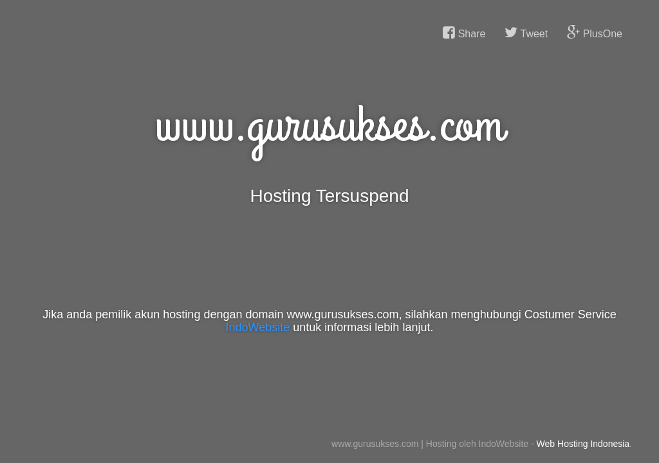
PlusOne (594, 33)
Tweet (526, 33)
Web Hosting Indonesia (583, 444)
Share (464, 33)
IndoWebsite (258, 327)
